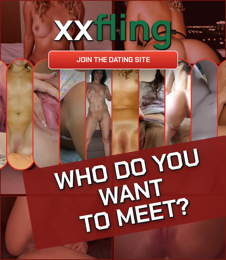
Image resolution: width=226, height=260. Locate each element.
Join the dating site (113, 59)
